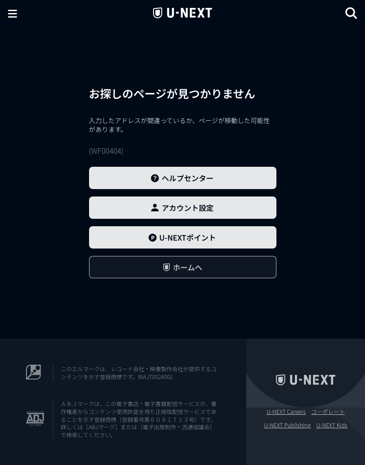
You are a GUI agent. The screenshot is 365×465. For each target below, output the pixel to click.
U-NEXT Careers (286, 411)
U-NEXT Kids (331, 425)
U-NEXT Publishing (287, 425)
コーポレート (328, 411)
